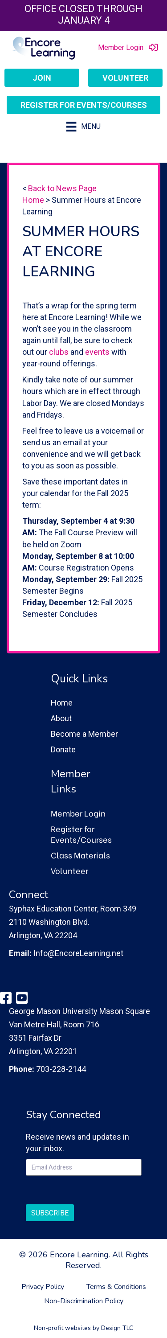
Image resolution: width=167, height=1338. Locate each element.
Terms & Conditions (116, 1287)
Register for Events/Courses (81, 833)
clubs (59, 352)
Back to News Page (62, 188)
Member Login (78, 813)
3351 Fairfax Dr (35, 1037)
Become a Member (84, 734)
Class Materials (80, 855)
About (61, 718)
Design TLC (117, 1328)
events (97, 352)
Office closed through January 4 (83, 14)
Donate (63, 749)
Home (33, 200)
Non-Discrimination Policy (83, 1301)
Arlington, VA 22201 (43, 1051)
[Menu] (83, 126)
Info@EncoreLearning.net (78, 953)
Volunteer (69, 870)
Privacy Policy (42, 1287)
